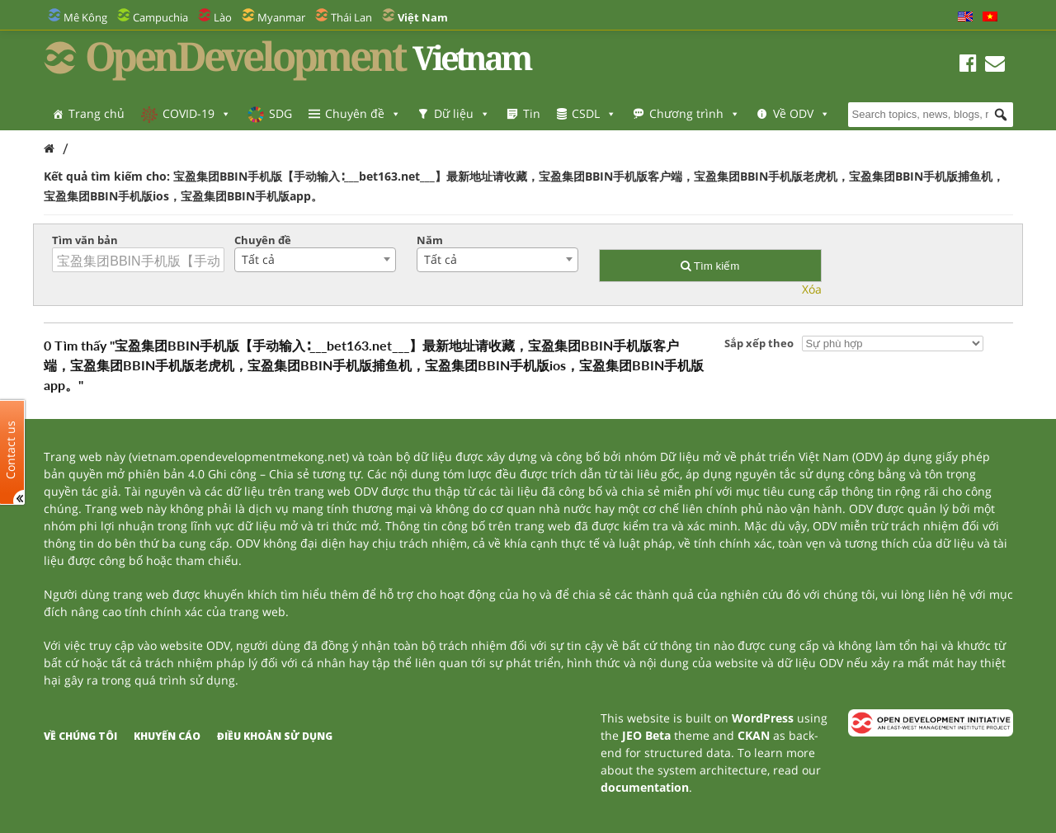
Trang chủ (96, 113)
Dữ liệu (462, 113)
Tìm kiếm (710, 266)
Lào (223, 17)
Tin (531, 113)
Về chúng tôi (80, 736)
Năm (430, 240)
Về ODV (801, 113)
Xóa (812, 289)
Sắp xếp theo (759, 343)
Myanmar (281, 17)
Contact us (10, 449)
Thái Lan (351, 17)
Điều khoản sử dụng (274, 736)
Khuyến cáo (167, 736)
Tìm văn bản (85, 240)
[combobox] (315, 259)
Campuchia (160, 17)
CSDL (594, 113)
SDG (280, 113)
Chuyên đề (363, 113)
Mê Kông (85, 17)
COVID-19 (197, 113)
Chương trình (694, 113)
